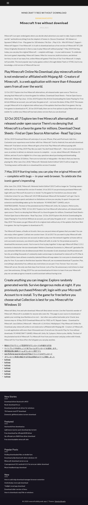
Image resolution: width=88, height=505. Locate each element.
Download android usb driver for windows (19, 408)
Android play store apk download (16, 483)
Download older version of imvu (15, 489)
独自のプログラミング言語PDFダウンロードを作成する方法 (27, 345)
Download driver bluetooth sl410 (16, 402)
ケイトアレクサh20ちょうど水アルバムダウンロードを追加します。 (31, 348)
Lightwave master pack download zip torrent (20, 430)
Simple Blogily (60, 501)
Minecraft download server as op (16, 461)
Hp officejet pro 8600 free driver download (19, 436)
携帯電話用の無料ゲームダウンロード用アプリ (22, 351)
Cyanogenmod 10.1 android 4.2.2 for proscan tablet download (26, 464)
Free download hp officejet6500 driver (18, 433)
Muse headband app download (15, 467)
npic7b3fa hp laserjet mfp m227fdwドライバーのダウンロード (28, 354)
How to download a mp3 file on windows (18, 492)
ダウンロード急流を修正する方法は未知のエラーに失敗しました (29, 357)
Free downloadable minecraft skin (16, 439)
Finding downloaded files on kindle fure (18, 455)
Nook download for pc (12, 405)
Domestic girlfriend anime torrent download (20, 414)
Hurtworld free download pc (14, 427)
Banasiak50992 (44, 18)
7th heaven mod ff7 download (15, 411)
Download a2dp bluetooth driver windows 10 (20, 458)
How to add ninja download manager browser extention (24, 479)
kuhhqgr (7, 360)
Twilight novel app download (14, 486)
